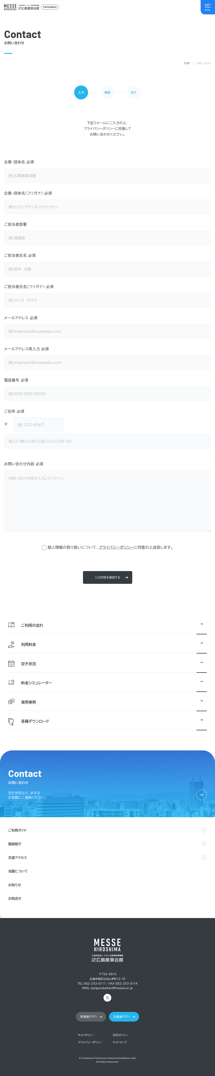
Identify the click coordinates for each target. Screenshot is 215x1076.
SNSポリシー (121, 1035)
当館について (18, 871)
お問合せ (14, 898)
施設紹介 (14, 844)
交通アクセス (17, 857)
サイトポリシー (86, 1035)
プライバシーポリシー (116, 547)
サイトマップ (120, 1042)
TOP (187, 63)
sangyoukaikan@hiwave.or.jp (112, 988)
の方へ (88, 1016)
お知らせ (14, 885)
